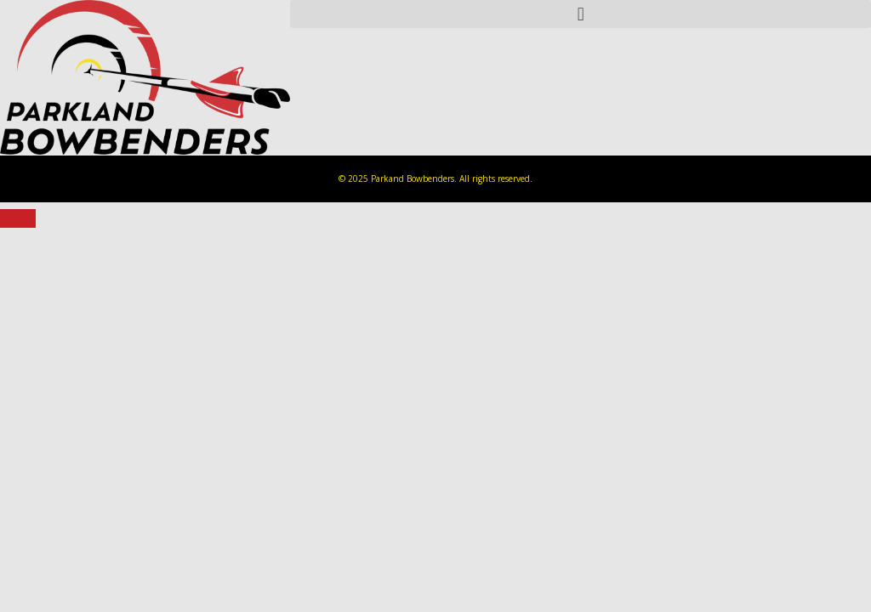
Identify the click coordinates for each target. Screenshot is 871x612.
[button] (580, 14)
